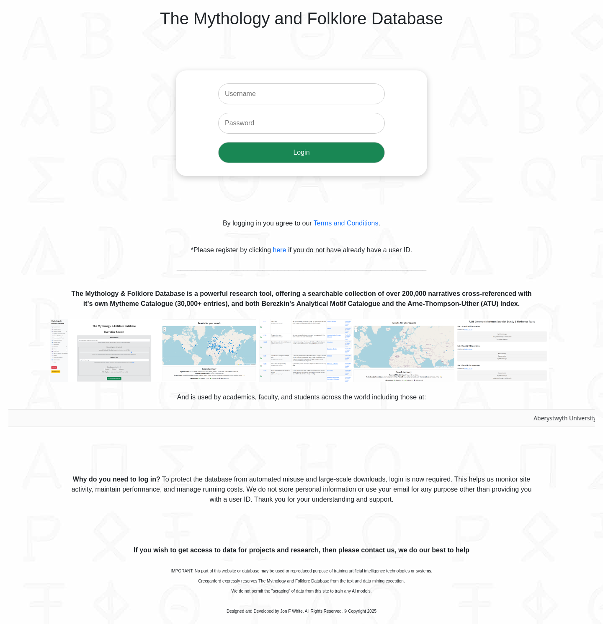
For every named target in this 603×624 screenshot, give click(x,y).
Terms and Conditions (346, 223)
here (279, 250)
